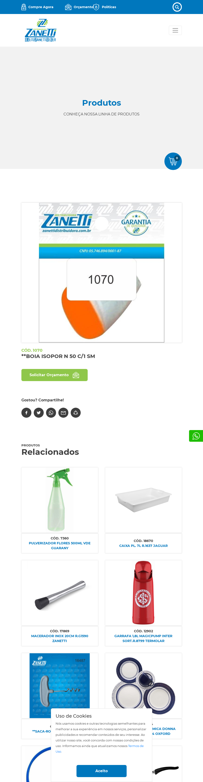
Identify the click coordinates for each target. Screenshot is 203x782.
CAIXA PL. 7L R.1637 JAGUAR (143, 546)
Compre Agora (40, 7)
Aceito (101, 771)
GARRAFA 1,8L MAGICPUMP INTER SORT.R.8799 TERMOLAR (143, 638)
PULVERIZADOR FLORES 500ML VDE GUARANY (59, 545)
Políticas (109, 7)
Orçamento (83, 7)
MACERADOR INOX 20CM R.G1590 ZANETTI (59, 638)
